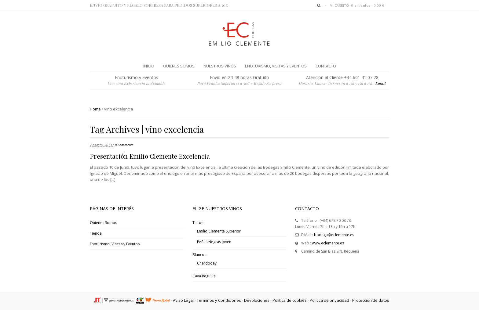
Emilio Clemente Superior (219, 231)
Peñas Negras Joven (214, 241)
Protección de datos (370, 300)
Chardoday (207, 263)
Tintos (197, 222)
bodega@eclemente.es (334, 234)
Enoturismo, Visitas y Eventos (115, 244)
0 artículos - (367, 5)
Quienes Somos (103, 222)
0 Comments (124, 144)
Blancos (199, 254)
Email (380, 83)
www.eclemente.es (328, 243)
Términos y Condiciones (219, 300)
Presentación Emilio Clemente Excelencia (150, 156)
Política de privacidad (329, 300)
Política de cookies (289, 300)
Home (95, 109)
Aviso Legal (183, 300)
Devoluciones (256, 300)
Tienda (96, 233)
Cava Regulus (203, 276)
